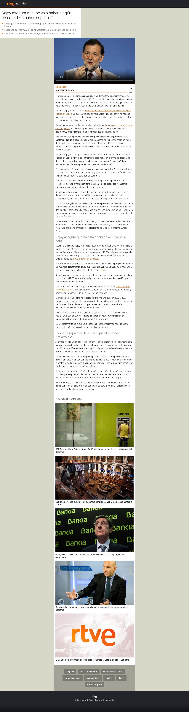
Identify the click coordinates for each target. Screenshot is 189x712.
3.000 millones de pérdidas (85, 259)
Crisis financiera (72, 678)
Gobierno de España (112, 671)
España (70, 671)
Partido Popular (94, 684)
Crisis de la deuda (88, 671)
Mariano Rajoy (93, 678)
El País (103, 270)
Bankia (109, 678)
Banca (121, 678)
